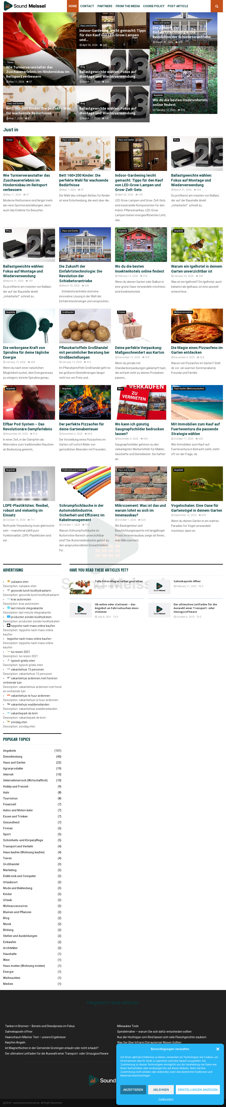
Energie (8, 971)
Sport (6, 834)
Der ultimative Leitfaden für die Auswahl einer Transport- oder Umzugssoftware (195, 608)
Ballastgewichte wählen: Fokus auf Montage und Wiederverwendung (108, 74)
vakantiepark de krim (24, 713)
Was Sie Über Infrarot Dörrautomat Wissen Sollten (149, 1042)
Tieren (10, 62)
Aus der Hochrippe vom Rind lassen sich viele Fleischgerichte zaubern (161, 1037)
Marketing (10, 870)
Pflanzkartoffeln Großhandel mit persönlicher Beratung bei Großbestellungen (84, 352)
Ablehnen (161, 1090)
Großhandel (68, 312)
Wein (120, 389)
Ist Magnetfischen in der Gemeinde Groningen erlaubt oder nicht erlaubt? (51, 1048)
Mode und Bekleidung (17, 888)
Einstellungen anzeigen (198, 1090)
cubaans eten (19, 581)
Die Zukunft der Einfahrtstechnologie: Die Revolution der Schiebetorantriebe (185, 37)
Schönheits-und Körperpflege (23, 840)
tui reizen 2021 (20, 652)
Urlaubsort (10, 882)
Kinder (7, 894)
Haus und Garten (15, 103)
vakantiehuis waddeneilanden (30, 704)
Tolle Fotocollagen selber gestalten (119, 581)
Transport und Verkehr (18, 846)
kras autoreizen (21, 599)
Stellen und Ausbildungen (20, 936)
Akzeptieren (133, 1090)
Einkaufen (9, 942)
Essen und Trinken (15, 816)
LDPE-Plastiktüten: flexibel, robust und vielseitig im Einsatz (26, 510)
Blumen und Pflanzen (17, 912)
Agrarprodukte (13, 768)
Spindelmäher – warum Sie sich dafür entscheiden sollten (154, 1031)
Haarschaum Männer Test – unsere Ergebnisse (35, 1037)
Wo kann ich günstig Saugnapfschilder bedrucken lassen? (139, 429)
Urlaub (7, 900)
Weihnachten (11, 978)
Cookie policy (165, 1099)
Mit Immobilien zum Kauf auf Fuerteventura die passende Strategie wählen (195, 429)
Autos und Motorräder (18, 810)
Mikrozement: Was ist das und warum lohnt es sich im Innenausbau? (140, 510)
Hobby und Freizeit (15, 786)
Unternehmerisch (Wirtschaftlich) (25, 780)
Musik (7, 924)
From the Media (128, 6)
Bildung (8, 930)
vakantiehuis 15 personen (27, 669)
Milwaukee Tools (128, 1026)
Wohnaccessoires (183, 312)
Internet (8, 774)
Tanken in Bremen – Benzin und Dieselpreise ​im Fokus (40, 1026)
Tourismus (10, 798)
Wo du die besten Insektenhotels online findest (186, 111)
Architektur (10, 948)
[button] (218, 1049)
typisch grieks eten (23, 660)
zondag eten (19, 722)
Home (73, 6)
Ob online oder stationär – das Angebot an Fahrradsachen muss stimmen (117, 608)
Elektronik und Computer (74, 470)
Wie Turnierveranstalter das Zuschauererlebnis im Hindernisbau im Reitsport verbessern (37, 72)
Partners (104, 6)
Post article (178, 6)
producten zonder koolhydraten (31, 617)
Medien (8, 983)
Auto (6, 792)
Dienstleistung (12, 756)
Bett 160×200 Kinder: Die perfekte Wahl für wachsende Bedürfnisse (38, 111)
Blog (82, 67)
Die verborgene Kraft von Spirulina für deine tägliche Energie (26, 352)
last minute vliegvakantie (27, 608)
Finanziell (9, 804)
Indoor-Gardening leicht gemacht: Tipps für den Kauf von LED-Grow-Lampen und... (112, 35)
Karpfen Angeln (15, 1042)
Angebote (158, 103)
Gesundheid (11, 822)
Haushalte (10, 954)
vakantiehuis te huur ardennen (30, 695)
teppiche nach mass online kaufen (33, 625)
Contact (87, 6)
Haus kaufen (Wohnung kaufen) (189, 389)
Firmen (121, 312)
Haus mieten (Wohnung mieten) (24, 965)
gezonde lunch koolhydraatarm (31, 590)
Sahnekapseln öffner (187, 581)
